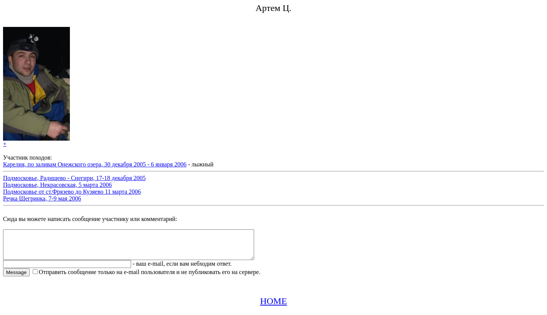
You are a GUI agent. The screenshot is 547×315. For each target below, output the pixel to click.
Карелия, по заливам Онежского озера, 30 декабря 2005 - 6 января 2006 (95, 164)
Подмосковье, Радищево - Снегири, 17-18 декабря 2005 (74, 178)
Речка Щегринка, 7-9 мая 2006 (42, 198)
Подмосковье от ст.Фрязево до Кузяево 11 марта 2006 (72, 191)
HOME (273, 307)
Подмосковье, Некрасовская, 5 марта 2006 (57, 185)
